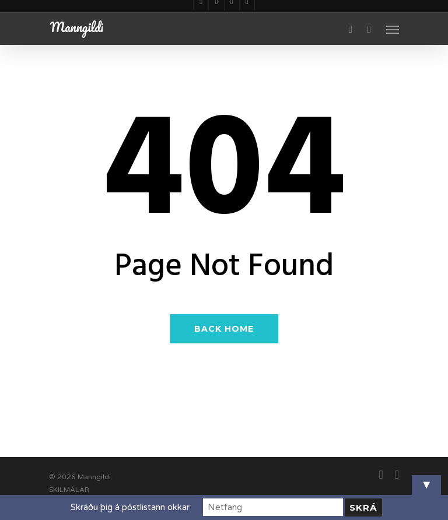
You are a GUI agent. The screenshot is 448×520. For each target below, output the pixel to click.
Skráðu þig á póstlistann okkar (130, 507)
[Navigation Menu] (392, 29)
